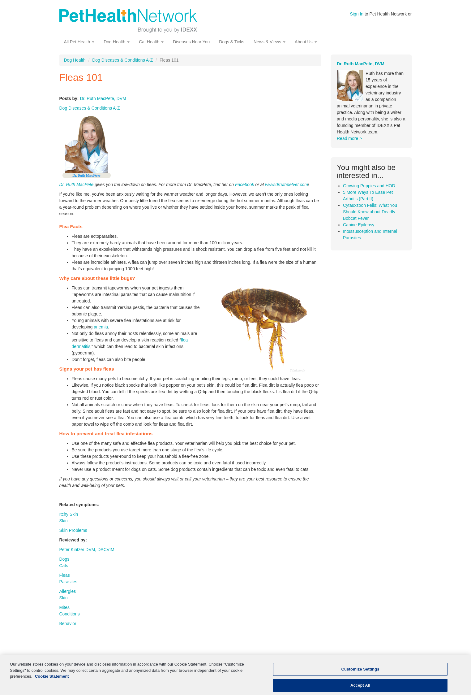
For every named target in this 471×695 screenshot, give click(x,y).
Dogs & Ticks (231, 41)
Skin (63, 520)
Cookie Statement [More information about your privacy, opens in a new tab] (52, 680)
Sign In (357, 13)
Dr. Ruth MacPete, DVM (103, 98)
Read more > (349, 138)
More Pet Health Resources (278, 658)
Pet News (325, 658)
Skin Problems (73, 530)
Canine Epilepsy (358, 224)
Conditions (69, 613)
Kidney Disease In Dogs (218, 658)
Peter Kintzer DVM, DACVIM (86, 549)
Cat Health (151, 41)
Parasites (68, 581)
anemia (101, 326)
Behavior (67, 623)
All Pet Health (79, 41)
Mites (64, 607)
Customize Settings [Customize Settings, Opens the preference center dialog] (360, 673)
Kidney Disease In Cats (161, 658)
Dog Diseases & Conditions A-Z (122, 60)
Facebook (244, 184)
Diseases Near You (191, 41)
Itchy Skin (68, 514)
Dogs (64, 559)
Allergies (67, 591)
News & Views (269, 41)
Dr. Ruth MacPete (76, 184)
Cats (63, 565)
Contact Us (384, 658)
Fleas (64, 575)
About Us (306, 41)
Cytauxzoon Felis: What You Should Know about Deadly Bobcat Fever (370, 212)
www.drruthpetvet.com (286, 184)
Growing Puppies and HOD (369, 185)
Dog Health (117, 41)
